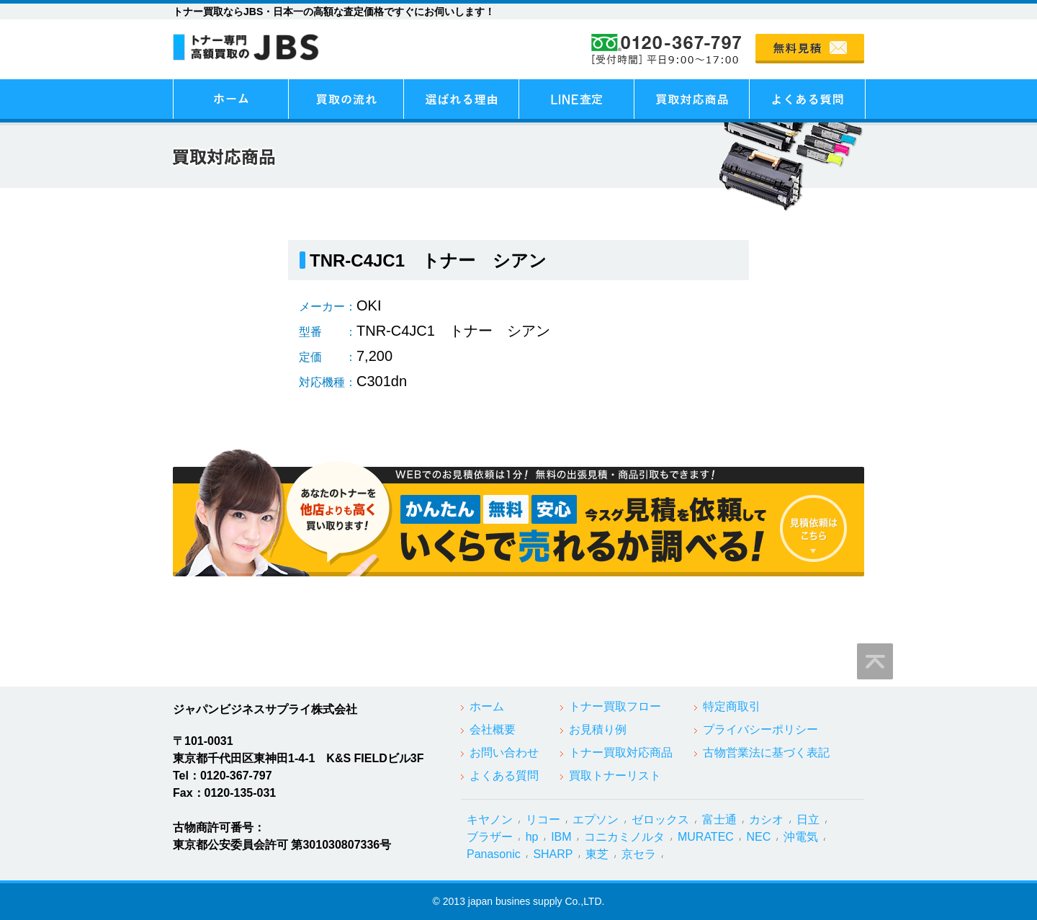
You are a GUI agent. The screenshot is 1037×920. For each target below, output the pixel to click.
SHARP (553, 854)
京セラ (638, 854)
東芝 (597, 854)
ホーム (487, 706)
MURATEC (706, 837)
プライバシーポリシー (760, 729)
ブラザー (490, 837)
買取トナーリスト (615, 775)
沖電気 (801, 837)
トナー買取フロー (615, 706)
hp (532, 837)
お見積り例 (598, 729)
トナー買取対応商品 (621, 752)
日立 (808, 819)
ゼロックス (660, 819)
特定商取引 (731, 706)
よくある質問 (504, 775)
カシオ (766, 819)
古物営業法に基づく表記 (766, 752)
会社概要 (493, 729)
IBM (561, 837)
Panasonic (494, 854)
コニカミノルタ (624, 837)
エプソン (596, 819)
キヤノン (490, 819)
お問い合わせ (504, 752)
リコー (543, 819)
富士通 (719, 819)
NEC (759, 837)
